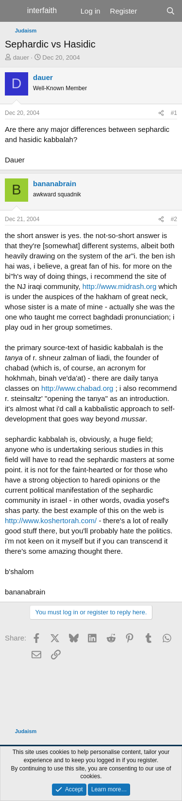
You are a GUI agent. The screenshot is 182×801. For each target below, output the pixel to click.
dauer (21, 57)
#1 (174, 113)
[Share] (161, 113)
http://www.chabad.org (77, 388)
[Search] (170, 11)
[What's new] (151, 11)
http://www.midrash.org (120, 286)
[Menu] (13, 11)
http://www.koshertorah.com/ (51, 520)
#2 (174, 219)
